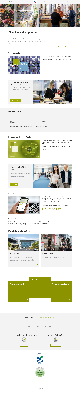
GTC (45, 388)
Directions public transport (37, 46)
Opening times (26, 46)
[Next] (75, 367)
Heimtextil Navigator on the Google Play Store (51, 209)
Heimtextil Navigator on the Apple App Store (51, 208)
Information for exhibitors (15, 46)
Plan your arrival (56, 345)
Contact (24, 345)
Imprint (35, 388)
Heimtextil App (57, 46)
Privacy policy (40, 388)
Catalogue (66, 46)
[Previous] (5, 367)
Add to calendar (46, 62)
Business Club (48, 46)
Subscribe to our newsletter (47, 317)
